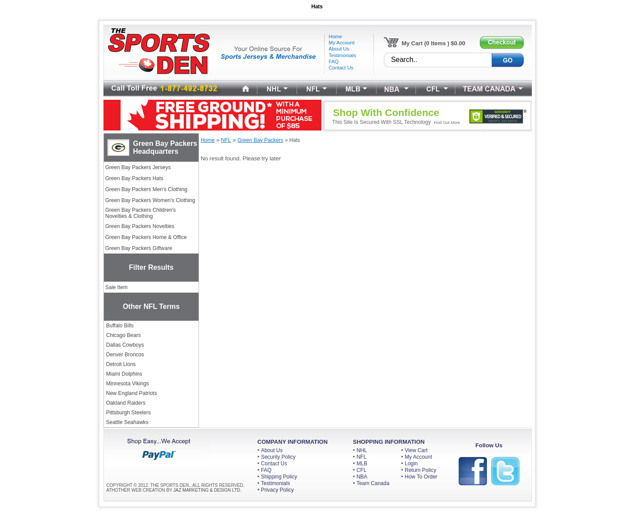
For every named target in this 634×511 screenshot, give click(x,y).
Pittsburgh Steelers (128, 413)
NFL (362, 457)
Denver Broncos (125, 355)
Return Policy (420, 470)
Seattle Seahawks (127, 422)
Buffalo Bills (119, 326)
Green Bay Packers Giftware (138, 248)
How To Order (421, 477)
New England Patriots (131, 393)
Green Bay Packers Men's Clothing (146, 189)
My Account (418, 457)
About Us (272, 450)
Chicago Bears (123, 335)
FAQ (266, 470)
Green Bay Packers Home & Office (146, 237)
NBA (362, 477)
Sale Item (116, 287)
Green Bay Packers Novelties (139, 226)
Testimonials (275, 483)
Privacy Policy (277, 490)
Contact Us (274, 463)
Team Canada (373, 483)
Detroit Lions (121, 364)
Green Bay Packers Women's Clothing (150, 200)
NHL (362, 450)
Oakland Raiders (125, 403)
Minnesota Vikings (127, 384)
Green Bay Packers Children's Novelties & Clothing (140, 213)
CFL (362, 470)
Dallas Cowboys (125, 345)
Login (411, 463)
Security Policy (278, 457)
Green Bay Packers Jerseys (138, 167)
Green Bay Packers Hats (134, 178)
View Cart (416, 450)
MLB (362, 463)
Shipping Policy (279, 477)
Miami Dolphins (124, 374)
